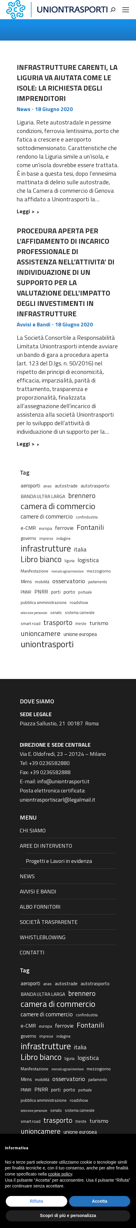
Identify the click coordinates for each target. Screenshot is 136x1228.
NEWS (27, 876)
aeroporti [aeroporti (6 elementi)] (30, 485)
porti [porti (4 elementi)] (56, 591)
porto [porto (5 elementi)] (69, 591)
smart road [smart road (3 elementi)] (30, 623)
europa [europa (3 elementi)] (45, 528)
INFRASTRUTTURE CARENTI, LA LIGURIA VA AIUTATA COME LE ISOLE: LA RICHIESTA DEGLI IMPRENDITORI (67, 83)
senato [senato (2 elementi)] (56, 613)
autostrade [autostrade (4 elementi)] (66, 485)
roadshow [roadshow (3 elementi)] (79, 602)
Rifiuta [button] (36, 1201)
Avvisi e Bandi (34, 324)
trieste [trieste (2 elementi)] (80, 624)
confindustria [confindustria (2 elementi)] (87, 517)
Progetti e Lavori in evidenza (59, 861)
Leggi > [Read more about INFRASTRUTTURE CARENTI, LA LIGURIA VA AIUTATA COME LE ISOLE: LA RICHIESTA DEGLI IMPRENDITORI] (28, 211)
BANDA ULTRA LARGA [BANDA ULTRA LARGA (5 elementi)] (43, 496)
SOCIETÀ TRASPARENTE (49, 922)
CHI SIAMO (33, 830)
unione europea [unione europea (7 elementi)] (80, 634)
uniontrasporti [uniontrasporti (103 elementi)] (47, 643)
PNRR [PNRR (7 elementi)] (41, 592)
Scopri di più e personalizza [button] (68, 1215)
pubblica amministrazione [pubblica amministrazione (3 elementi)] (44, 602)
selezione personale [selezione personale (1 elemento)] (34, 612)
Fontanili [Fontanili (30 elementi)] (90, 527)
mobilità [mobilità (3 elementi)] (42, 581)
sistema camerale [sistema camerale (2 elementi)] (80, 613)
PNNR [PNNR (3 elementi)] (26, 592)
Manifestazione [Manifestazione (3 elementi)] (34, 571)
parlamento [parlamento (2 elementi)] (97, 582)
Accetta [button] (99, 1201)
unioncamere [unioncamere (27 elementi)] (41, 633)
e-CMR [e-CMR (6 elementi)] (28, 528)
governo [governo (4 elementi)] (28, 538)
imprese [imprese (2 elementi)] (46, 538)
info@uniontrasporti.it (63, 781)
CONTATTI (32, 952)
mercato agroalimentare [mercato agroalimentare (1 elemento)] (67, 571)
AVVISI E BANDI (38, 891)
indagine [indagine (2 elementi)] (63, 538)
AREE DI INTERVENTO (46, 846)
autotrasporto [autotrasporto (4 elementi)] (95, 485)
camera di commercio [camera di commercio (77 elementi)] (58, 506)
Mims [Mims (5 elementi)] (26, 581)
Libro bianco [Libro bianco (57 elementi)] (41, 559)
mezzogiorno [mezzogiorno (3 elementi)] (99, 571)
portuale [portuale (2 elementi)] (85, 592)
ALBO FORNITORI (40, 907)
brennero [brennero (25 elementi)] (82, 495)
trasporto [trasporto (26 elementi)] (58, 622)
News (23, 109)
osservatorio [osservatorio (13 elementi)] (68, 581)
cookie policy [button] (60, 1174)
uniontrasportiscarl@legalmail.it (57, 799)
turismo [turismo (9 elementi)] (98, 623)
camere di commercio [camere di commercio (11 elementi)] (47, 516)
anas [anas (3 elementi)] (47, 486)
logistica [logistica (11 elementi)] (88, 559)
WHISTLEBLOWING (42, 937)
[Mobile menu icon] (125, 9)
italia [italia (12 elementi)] (80, 549)
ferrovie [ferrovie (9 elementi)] (64, 527)
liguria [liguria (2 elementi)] (70, 561)
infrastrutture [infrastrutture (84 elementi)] (46, 548)
